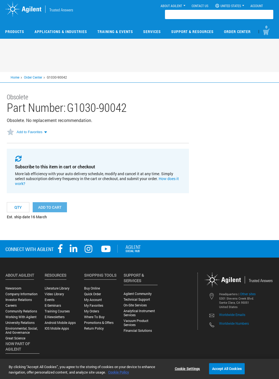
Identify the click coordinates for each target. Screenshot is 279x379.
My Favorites (93, 305)
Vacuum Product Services (136, 323)
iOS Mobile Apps (57, 328)
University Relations (20, 323)
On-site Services (135, 305)
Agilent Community (138, 294)
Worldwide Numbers (234, 323)
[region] (139, 369)
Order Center (237, 31)
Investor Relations (18, 300)
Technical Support (137, 299)
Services (152, 31)
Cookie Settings (187, 368)
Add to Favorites (29, 132)
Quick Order (92, 294)
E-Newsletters (55, 317)
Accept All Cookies (227, 368)
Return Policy (94, 328)
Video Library (54, 294)
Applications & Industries (61, 31)
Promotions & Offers (99, 323)
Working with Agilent (20, 317)
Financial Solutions (138, 331)
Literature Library (57, 288)
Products (14, 31)
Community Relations (21, 311)
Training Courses (57, 311)
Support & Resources (192, 31)
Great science (15, 338)
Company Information (21, 294)
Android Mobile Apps (60, 323)
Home (15, 77)
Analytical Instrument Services (139, 313)
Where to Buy (94, 317)
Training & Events (115, 31)
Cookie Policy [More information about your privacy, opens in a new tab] (118, 372)
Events (49, 300)
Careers (11, 305)
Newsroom (13, 288)
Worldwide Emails (232, 314)
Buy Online (92, 288)
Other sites (248, 294)
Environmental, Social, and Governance (21, 330)
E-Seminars (53, 305)
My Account (93, 300)
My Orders (91, 311)
